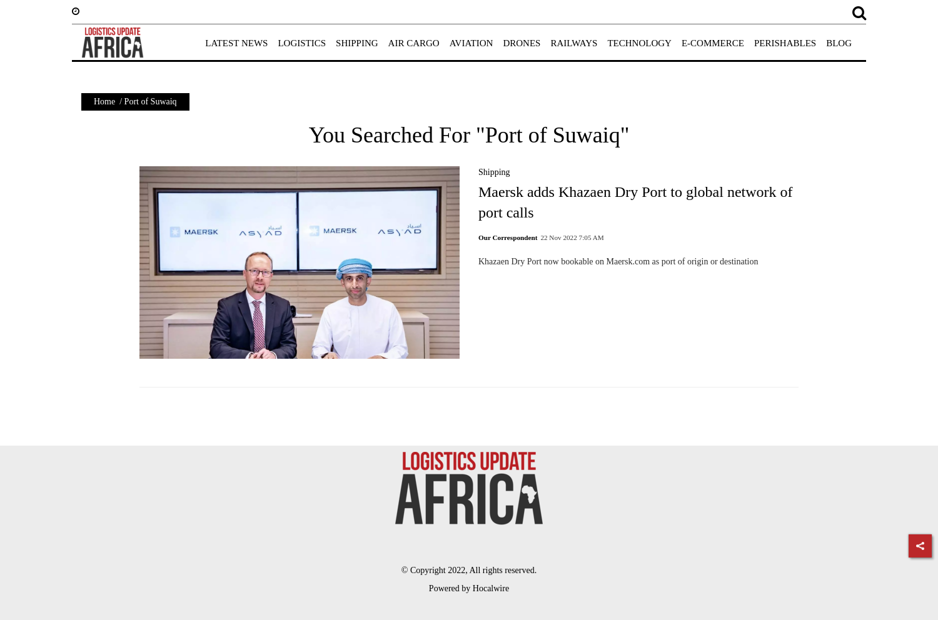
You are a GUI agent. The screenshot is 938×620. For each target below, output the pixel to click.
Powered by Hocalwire (469, 588)
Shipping (494, 172)
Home (104, 101)
